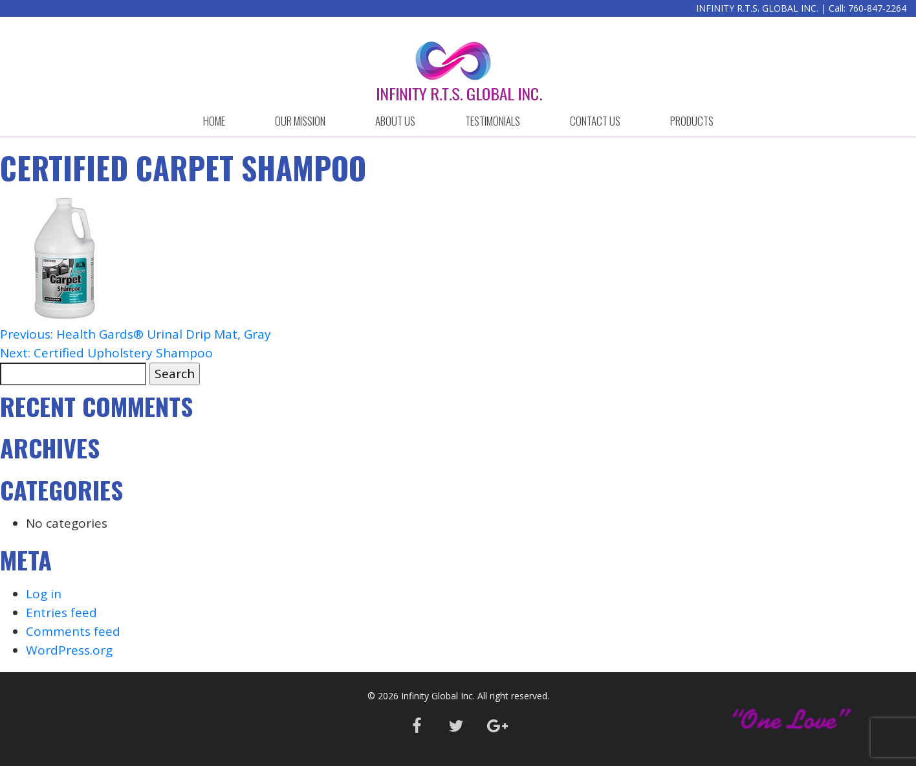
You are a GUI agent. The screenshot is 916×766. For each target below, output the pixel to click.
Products (692, 121)
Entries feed (61, 612)
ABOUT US (395, 121)
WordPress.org (69, 650)
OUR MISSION (300, 121)
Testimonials (492, 121)
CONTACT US (595, 121)
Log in (43, 593)
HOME (214, 121)
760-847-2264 (877, 8)
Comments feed (73, 631)
